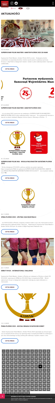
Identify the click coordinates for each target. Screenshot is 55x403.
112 (16, 385)
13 (3, 355)
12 (48, 351)
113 (20, 385)
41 (20, 362)
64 (16, 370)
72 (48, 370)
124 (16, 389)
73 (3, 374)
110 (8, 385)
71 (44, 370)
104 (32, 381)
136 (16, 393)
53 (20, 366)
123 (12, 389)
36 (48, 359)
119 (44, 385)
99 (12, 381)
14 (7, 355)
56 (32, 366)
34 (40, 359)
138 (24, 393)
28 (16, 359)
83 (44, 374)
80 (32, 374)
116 (32, 385)
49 (3, 366)
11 (44, 351)
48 (48, 362)
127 (28, 389)
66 (24, 370)
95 (44, 378)
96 (48, 378)
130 (40, 389)
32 (32, 359)
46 (40, 362)
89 (20, 378)
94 (40, 378)
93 (36, 378)
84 (48, 374)
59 (44, 366)
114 (24, 385)
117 (36, 385)
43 (28, 362)
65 (20, 370)
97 (3, 381)
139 (28, 393)
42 (24, 362)
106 (40, 381)
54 (24, 366)
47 (44, 362)
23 (44, 355)
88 (16, 378)
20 (32, 355)
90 (24, 378)
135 (12, 393)
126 (24, 389)
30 (24, 359)
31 (28, 359)
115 (28, 385)
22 (40, 355)
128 (32, 389)
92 (32, 378)
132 (48, 389)
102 (24, 381)
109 (4, 385)
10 (40, 351)
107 (44, 381)
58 (40, 366)
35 (44, 359)
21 (36, 355)
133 (4, 393)
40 (16, 362)
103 (28, 381)
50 (8, 366)
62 (8, 370)
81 (36, 374)
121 (4, 389)
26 (8, 359)
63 (12, 370)
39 (12, 362)
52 (16, 366)
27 (11, 359)
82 (40, 374)
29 (20, 359)
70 (40, 370)
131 (44, 389)
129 (36, 389)
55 (28, 366)
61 (3, 370)
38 (7, 362)
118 (40, 385)
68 (32, 370)
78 (24, 374)
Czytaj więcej (9, 69)
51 (11, 366)
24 (48, 355)
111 (12, 385)
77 (20, 374)
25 (3, 359)
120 (48, 385)
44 (32, 362)
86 (8, 378)
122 (8, 389)
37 (3, 362)
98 (8, 381)
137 (20, 393)
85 (3, 378)
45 (36, 362)
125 (20, 389)
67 (28, 370)
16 (16, 355)
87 (11, 378)
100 (16, 381)
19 (28, 355)
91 (28, 378)
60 (48, 366)
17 (20, 355)
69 (36, 370)
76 (16, 374)
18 (24, 355)
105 (36, 381)
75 (12, 374)
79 (28, 374)
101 (20, 381)
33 (36, 359)
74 (7, 374)
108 (48, 381)
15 (11, 355)
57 (36, 366)
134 (8, 393)
